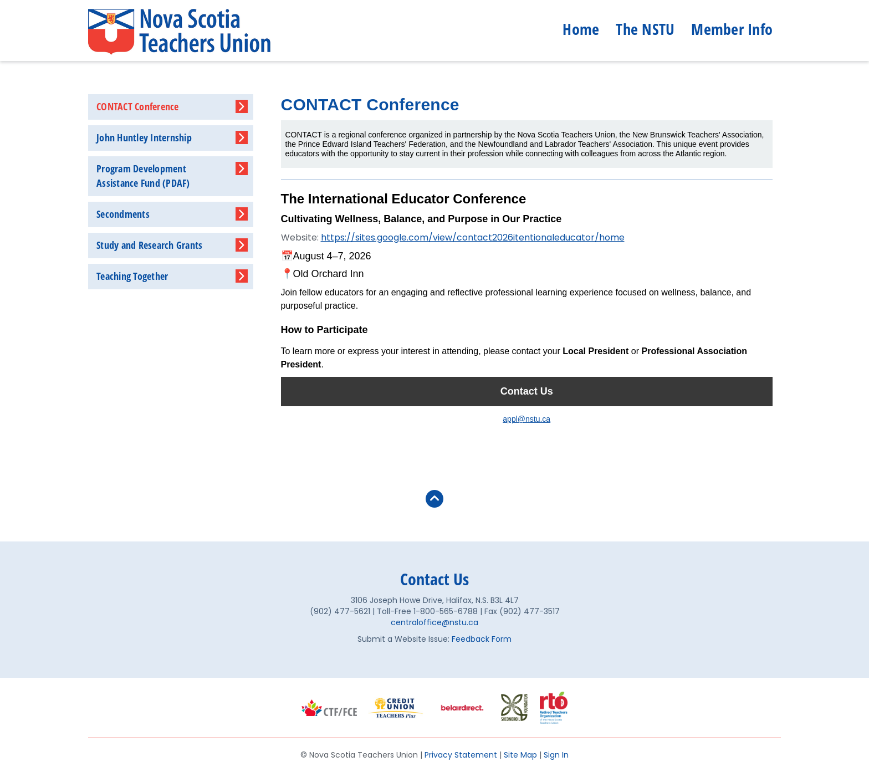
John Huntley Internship (144, 137)
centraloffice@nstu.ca (434, 622)
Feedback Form (482, 639)
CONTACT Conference (137, 106)
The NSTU (645, 28)
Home (581, 28)
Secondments (123, 214)
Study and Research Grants (149, 245)
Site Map (520, 754)
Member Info (732, 28)
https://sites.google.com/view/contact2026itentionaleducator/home (473, 237)
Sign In (556, 754)
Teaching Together (132, 276)
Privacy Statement (461, 754)
